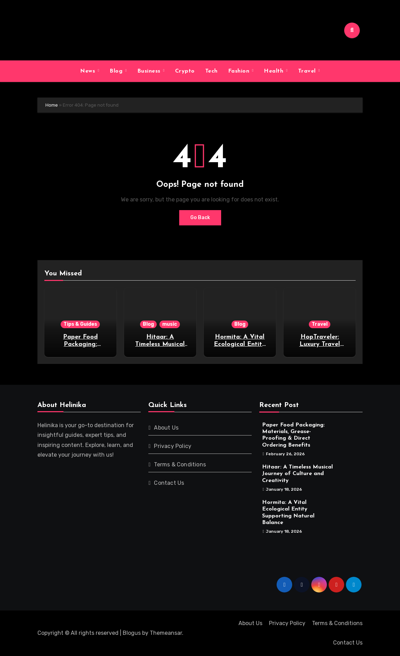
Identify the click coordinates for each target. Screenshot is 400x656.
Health (274, 71)
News (88, 71)
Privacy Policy (172, 446)
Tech (211, 71)
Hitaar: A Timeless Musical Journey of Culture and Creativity (297, 473)
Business (150, 71)
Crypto (185, 71)
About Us (166, 427)
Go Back (200, 218)
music (169, 324)
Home (51, 105)
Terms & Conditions (180, 464)
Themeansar (166, 633)
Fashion (239, 71)
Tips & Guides (80, 324)
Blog (117, 71)
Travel (308, 71)
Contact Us (169, 483)
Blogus (132, 633)
